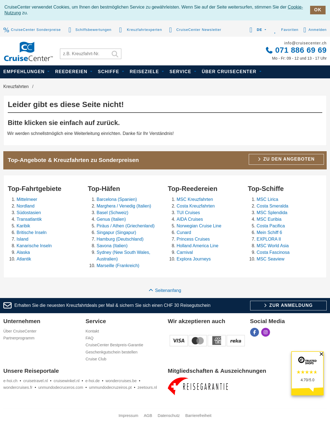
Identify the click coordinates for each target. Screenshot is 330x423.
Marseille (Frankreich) (118, 265)
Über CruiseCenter (19, 331)
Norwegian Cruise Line (199, 226)
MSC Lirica (267, 199)
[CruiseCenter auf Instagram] (265, 332)
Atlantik (24, 259)
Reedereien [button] (72, 71)
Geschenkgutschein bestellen (112, 352)
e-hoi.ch (10, 381)
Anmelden (315, 30)
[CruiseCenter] (28, 50)
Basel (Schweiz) (113, 212)
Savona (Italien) (112, 245)
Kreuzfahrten (16, 86)
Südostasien (29, 212)
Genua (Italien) (111, 219)
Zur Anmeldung (288, 305)
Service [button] (181, 71)
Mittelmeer (27, 199)
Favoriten (284, 30)
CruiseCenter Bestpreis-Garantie (114, 345)
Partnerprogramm (19, 338)
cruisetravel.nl (35, 381)
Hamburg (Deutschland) (120, 239)
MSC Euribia (269, 219)
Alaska (23, 252)
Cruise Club (96, 359)
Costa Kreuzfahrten (196, 206)
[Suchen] (115, 54)
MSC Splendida (272, 212)
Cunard (184, 232)
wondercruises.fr (18, 387)
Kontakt (92, 331)
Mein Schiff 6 (269, 232)
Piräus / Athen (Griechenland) (126, 226)
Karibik (23, 226)
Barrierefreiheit (198, 415)
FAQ (90, 338)
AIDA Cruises (190, 219)
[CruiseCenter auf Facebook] (254, 332)
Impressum (128, 415)
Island (22, 239)
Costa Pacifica (271, 226)
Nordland (26, 206)
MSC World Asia (273, 245)
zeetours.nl (147, 387)
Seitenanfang (165, 290)
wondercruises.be (121, 381)
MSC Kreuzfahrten (195, 199)
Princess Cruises (193, 239)
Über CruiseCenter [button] (230, 71)
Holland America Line (197, 245)
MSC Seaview (270, 259)
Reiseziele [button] (145, 71)
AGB (148, 415)
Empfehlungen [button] (24, 71)
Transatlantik (29, 219)
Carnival (185, 252)
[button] (257, 30)
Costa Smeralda (273, 206)
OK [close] (318, 9)
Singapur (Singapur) (116, 232)
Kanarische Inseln (34, 245)
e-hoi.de (92, 381)
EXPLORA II (269, 239)
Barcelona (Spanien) (117, 199)
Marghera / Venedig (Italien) (124, 206)
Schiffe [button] (109, 71)
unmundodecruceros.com (60, 387)
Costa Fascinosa (273, 252)
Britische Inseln (32, 232)
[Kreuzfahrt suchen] (90, 54)
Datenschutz (169, 415)
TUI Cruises (188, 212)
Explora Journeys (194, 259)
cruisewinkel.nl (67, 381)
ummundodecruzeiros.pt (110, 387)
